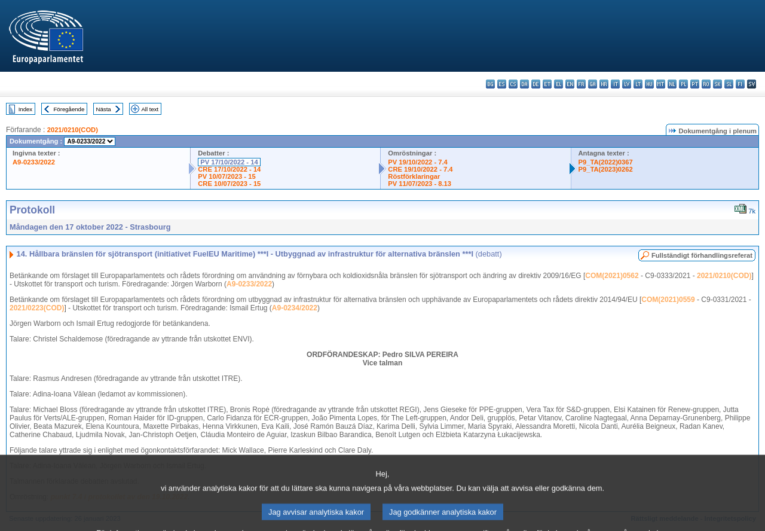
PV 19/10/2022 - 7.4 (418, 162)
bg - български (490, 84)
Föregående (69, 109)
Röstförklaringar (414, 176)
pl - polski (683, 84)
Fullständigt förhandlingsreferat (701, 255)
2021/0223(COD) (37, 308)
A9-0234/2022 (294, 308)
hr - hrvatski (603, 84)
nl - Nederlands (672, 84)
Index (25, 109)
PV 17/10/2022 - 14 (229, 162)
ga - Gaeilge (592, 84)
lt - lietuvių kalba (638, 84)
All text (149, 109)
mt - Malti (660, 84)
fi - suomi (740, 84)
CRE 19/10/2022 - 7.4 (420, 169)
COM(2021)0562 (611, 275)
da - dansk (524, 84)
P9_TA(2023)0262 (606, 169)
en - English (569, 84)
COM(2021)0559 (667, 299)
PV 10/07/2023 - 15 (226, 176)
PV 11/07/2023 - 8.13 (419, 183)
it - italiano (615, 84)
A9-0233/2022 (34, 162)
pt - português (694, 84)
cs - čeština (513, 84)
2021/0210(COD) (72, 129)
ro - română (706, 84)
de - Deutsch (535, 84)
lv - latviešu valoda (626, 84)
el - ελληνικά (558, 84)
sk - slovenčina (717, 84)
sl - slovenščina (728, 84)
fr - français (581, 84)
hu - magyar (649, 84)
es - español (501, 84)
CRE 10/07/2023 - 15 (229, 183)
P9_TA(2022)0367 (606, 162)
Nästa (103, 109)
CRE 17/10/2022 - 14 (229, 169)
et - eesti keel (547, 84)
